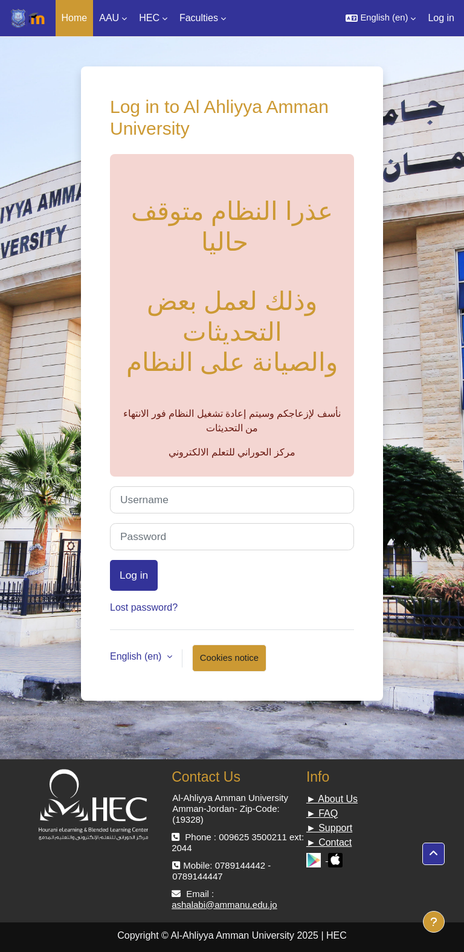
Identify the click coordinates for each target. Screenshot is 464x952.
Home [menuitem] (75, 18)
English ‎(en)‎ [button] (137, 656)
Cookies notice (229, 658)
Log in (441, 18)
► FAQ (322, 813)
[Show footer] (434, 922)
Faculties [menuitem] (198, 18)
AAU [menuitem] (109, 18)
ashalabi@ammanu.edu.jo (224, 904)
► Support (329, 828)
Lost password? (144, 607)
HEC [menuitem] (149, 18)
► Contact (329, 842)
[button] (380, 18)
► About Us (332, 799)
